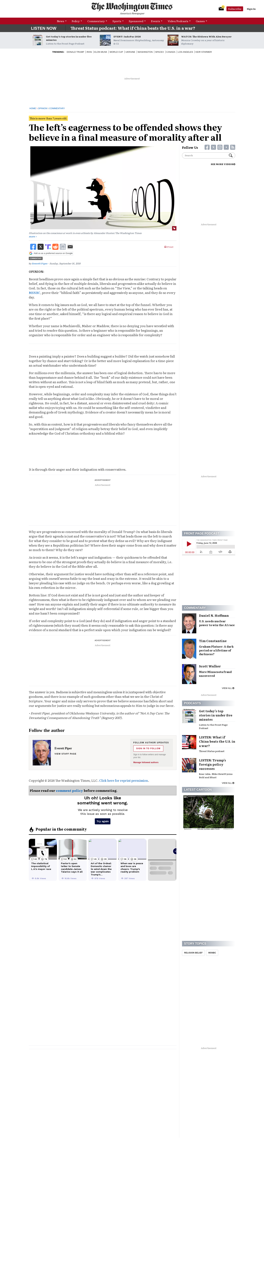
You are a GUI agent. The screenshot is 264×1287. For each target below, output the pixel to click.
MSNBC (34, 292)
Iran (89, 52)
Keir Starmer (203, 52)
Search (231, 155)
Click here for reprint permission (123, 780)
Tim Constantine (213, 641)
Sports (116, 21)
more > (33, 236)
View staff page (65, 754)
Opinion (42, 108)
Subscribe (234, 9)
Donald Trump (75, 52)
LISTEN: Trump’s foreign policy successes (212, 764)
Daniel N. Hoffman (214, 615)
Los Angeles (185, 52)
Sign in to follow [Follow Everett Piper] (148, 748)
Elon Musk (100, 52)
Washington (145, 52)
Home (32, 108)
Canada (170, 52)
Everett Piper (40, 263)
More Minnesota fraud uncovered (215, 674)
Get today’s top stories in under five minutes (69, 38)
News (60, 21)
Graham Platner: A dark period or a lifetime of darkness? (216, 650)
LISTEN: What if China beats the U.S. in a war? (217, 741)
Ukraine (130, 52)
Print (168, 246)
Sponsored (136, 21)
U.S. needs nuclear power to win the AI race (217, 623)
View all (228, 688)
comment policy (69, 790)
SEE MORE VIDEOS (223, 164)
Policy (76, 21)
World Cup (116, 52)
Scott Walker (210, 666)
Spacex (159, 52)
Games (200, 21)
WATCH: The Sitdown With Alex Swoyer (206, 36)
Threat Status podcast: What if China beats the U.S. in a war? (133, 28)
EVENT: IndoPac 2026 (127, 36)
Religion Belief (193, 953)
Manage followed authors (146, 762)
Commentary (96, 21)
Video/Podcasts (178, 21)
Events (155, 21)
